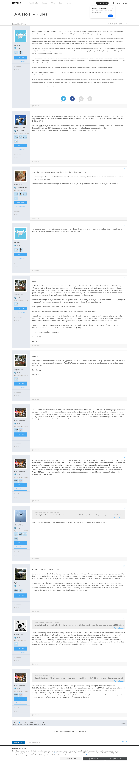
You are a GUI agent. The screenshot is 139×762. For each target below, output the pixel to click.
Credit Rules (124, 741)
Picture (31, 723)
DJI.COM (96, 749)
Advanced (123, 723)
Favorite (81, 99)
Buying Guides (112, 749)
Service (69, 3)
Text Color (19, 723)
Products (44, 3)
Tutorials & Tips (34, 3)
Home (14, 24)
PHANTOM (21, 24)
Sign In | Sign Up (121, 3)
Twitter (63, 99)
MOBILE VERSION (86, 749)
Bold (14, 723)
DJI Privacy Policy (40, 749)
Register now (82, 731)
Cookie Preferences (51, 749)
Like (89, 99)
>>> (16, 198)
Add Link (36, 723)
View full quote (119, 518)
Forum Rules (62, 749)
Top (126, 749)
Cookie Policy (85, 760)
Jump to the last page (33, 742)
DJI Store (103, 749)
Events (60, 3)
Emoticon (42, 723)
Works (53, 3)
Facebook (72, 99)
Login (76, 731)
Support (121, 749)
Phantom (109, 60)
